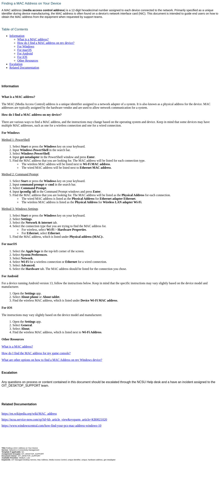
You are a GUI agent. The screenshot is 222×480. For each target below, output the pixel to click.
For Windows (25, 46)
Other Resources (27, 60)
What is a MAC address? (33, 39)
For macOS (24, 50)
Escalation (16, 64)
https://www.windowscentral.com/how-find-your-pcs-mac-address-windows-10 (51, 425)
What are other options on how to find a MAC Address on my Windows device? (52, 360)
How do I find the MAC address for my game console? (36, 353)
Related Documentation (24, 67)
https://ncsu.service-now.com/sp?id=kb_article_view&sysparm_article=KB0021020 (54, 419)
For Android (25, 53)
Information (16, 35)
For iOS (22, 57)
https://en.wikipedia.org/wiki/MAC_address (29, 413)
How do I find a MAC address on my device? (45, 43)
